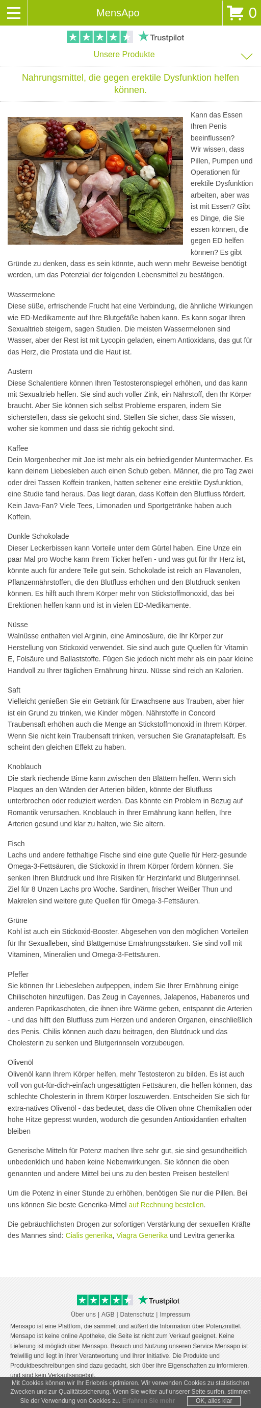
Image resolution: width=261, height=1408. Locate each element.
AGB (107, 1314)
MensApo (118, 12)
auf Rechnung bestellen (165, 1205)
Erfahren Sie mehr (148, 1400)
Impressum (175, 1314)
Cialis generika (89, 1235)
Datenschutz (137, 1314)
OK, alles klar (214, 1400)
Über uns (83, 1314)
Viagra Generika (142, 1235)
